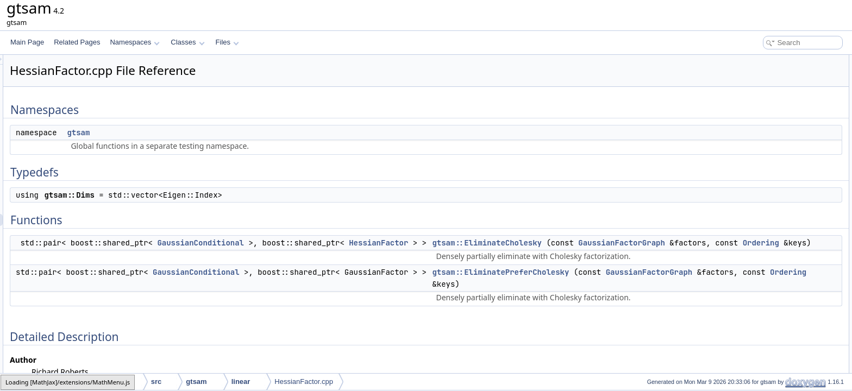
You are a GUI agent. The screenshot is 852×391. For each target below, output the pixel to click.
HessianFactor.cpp (303, 381)
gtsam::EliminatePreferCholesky (636, 320)
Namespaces (134, 42)
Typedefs (744, 85)
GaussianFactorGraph (643, 255)
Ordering (659, 267)
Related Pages (77, 42)
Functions (745, 108)
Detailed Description (760, 144)
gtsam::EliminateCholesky (623, 243)
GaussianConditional (336, 243)
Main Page (27, 42)
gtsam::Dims (758, 96)
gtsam (214, 132)
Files (227, 42)
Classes (187, 42)
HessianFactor (514, 243)
